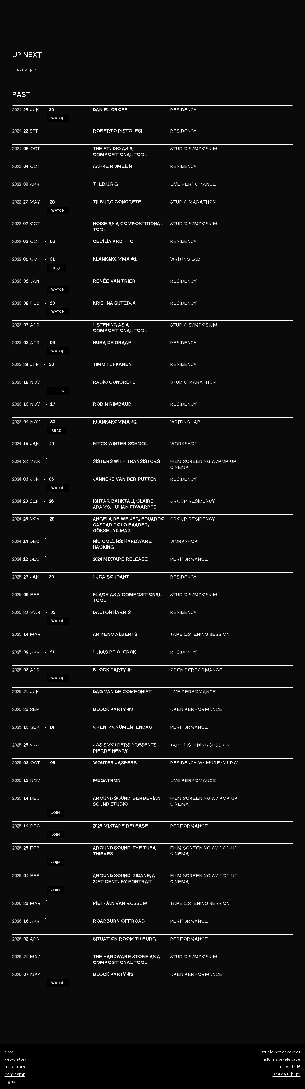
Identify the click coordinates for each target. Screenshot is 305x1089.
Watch (58, 604)
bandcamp (15, 1047)
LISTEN (58, 379)
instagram (15, 1040)
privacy (60, 1082)
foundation (63, 1077)
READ (56, 262)
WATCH (58, 116)
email (10, 1025)
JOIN (55, 792)
